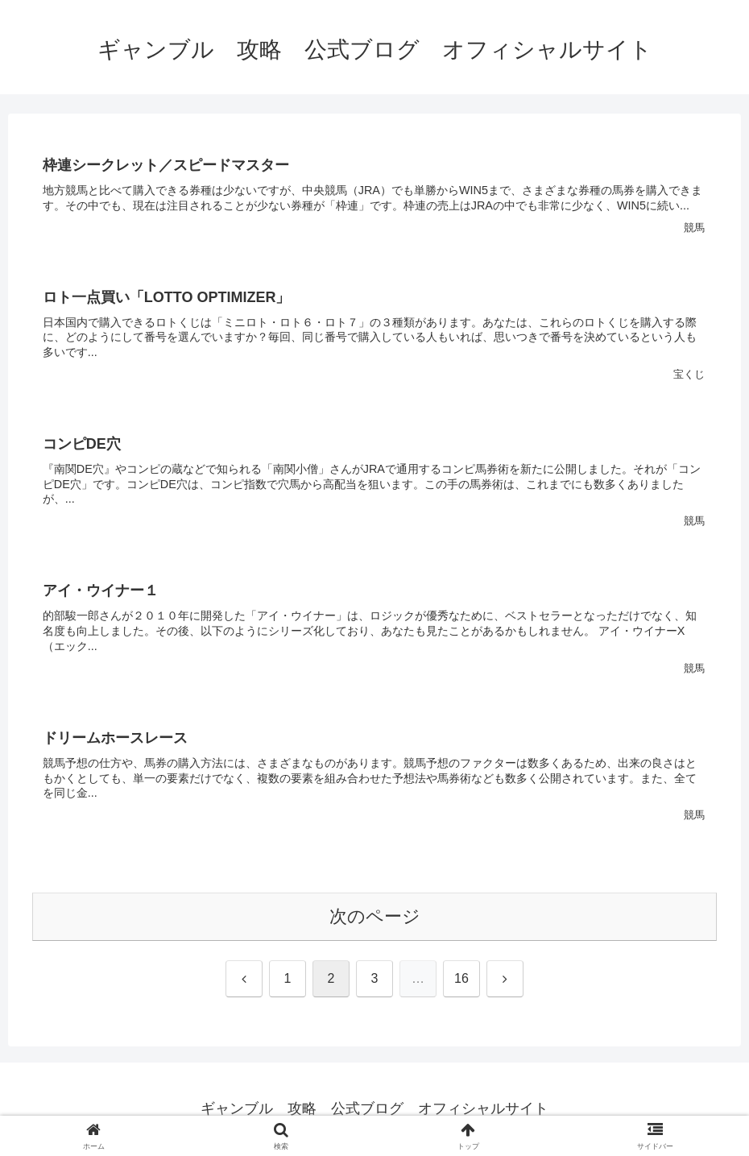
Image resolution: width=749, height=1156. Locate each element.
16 (461, 978)
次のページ (374, 916)
